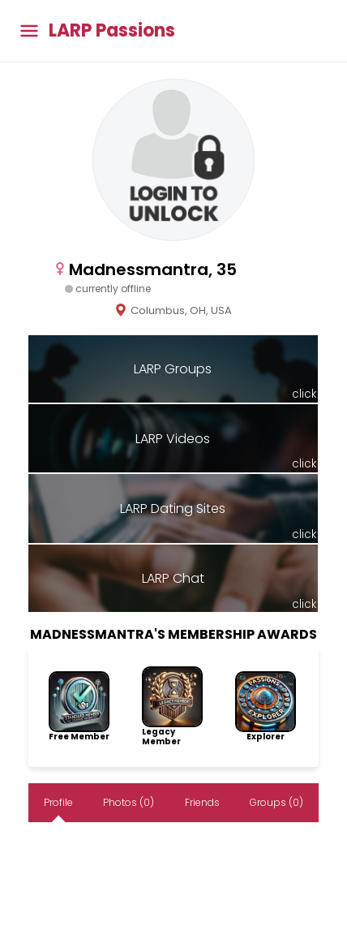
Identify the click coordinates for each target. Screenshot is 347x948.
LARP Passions (112, 31)
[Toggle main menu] (29, 31)
